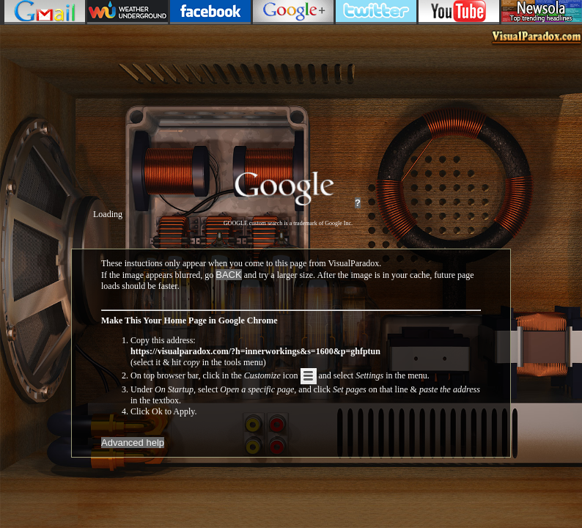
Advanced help (132, 442)
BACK (228, 274)
